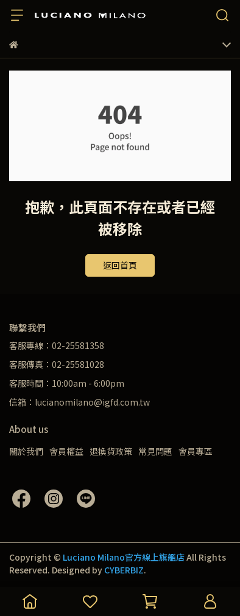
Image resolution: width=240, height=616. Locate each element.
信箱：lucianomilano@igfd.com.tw (79, 402)
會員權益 (66, 451)
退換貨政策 (111, 451)
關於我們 (26, 451)
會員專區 (195, 451)
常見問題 (155, 451)
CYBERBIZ (124, 570)
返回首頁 (120, 265)
